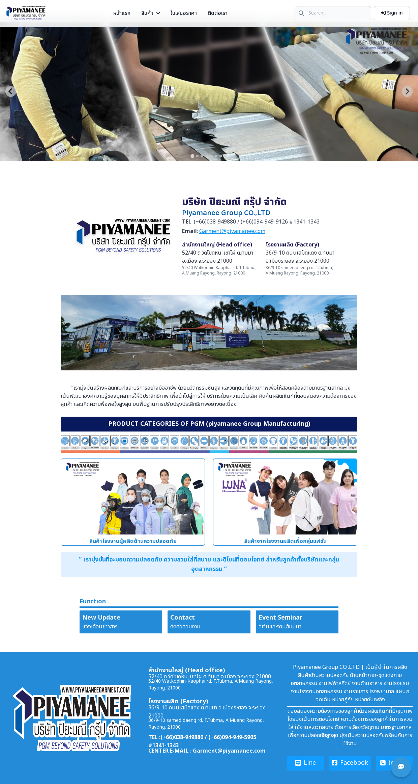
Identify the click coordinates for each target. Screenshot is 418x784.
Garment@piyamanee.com (232, 231)
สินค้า (150, 13)
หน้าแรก (121, 13)
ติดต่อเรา (218, 13)
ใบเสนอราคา (184, 13)
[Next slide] (407, 91)
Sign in (392, 13)
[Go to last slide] (10, 91)
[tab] (192, 156)
